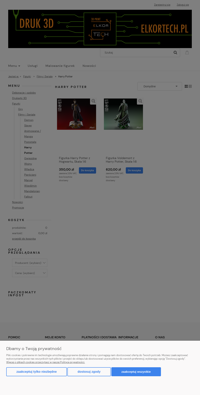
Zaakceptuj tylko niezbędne (36, 371)
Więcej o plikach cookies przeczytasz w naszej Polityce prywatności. (45, 362)
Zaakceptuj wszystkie (136, 371)
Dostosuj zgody (89, 371)
